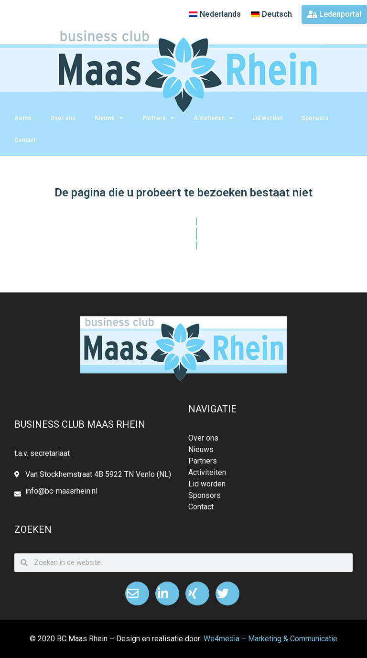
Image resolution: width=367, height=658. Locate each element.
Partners (158, 118)
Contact (24, 140)
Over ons (63, 118)
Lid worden (267, 118)
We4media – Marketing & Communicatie (270, 638)
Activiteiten (213, 118)
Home (22, 118)
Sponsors (315, 118)
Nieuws (109, 118)
